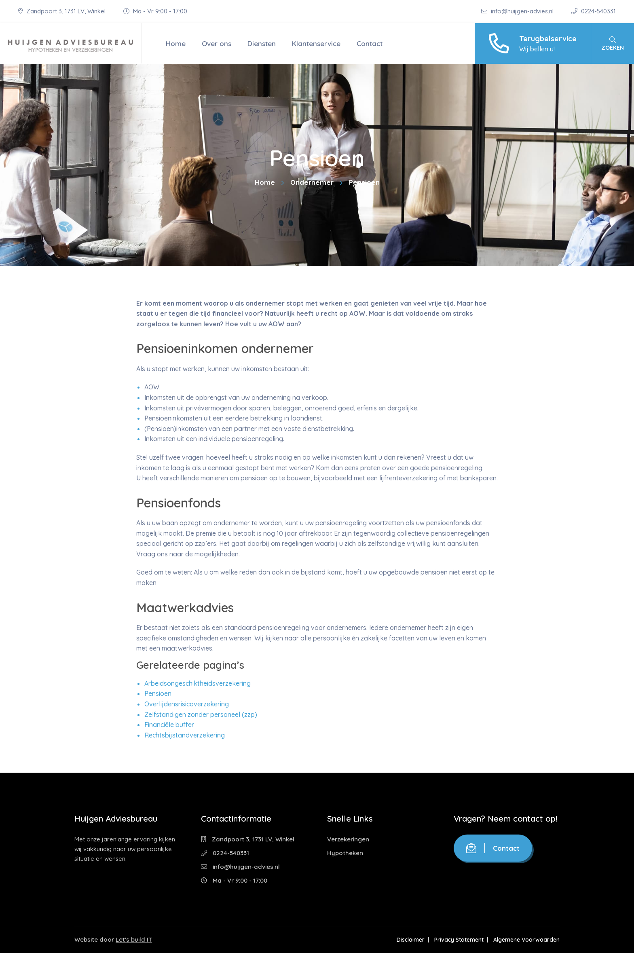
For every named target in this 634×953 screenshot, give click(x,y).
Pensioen (157, 693)
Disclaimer (411, 939)
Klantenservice (316, 43)
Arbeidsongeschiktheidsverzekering (197, 683)
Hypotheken (345, 853)
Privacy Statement (459, 939)
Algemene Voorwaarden (526, 939)
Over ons (216, 43)
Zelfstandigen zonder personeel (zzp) (200, 714)
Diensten (261, 43)
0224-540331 (593, 11)
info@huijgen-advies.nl (518, 11)
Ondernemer (312, 182)
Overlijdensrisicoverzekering (186, 704)
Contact (370, 43)
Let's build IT (134, 939)
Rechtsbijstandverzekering (184, 735)
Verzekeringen (348, 839)
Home (176, 43)
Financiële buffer (169, 725)
